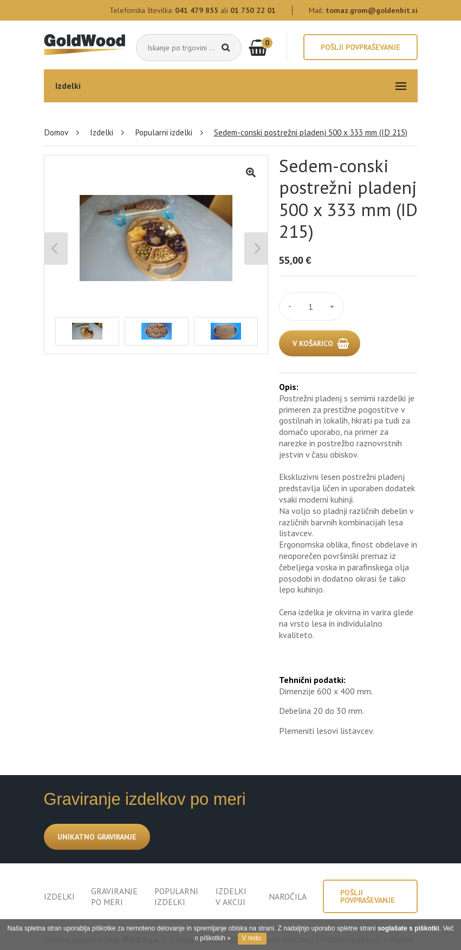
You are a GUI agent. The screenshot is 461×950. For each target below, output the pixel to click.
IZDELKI (59, 896)
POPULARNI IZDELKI (176, 896)
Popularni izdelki (163, 132)
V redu (251, 938)
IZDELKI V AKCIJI (231, 896)
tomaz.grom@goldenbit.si (372, 10)
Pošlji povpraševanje (360, 47)
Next (256, 248)
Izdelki (101, 132)
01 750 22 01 (253, 10)
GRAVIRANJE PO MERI (114, 896)
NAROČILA (288, 896)
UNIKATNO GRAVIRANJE (97, 837)
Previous (56, 248)
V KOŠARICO (313, 343)
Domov (56, 132)
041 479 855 (196, 10)
